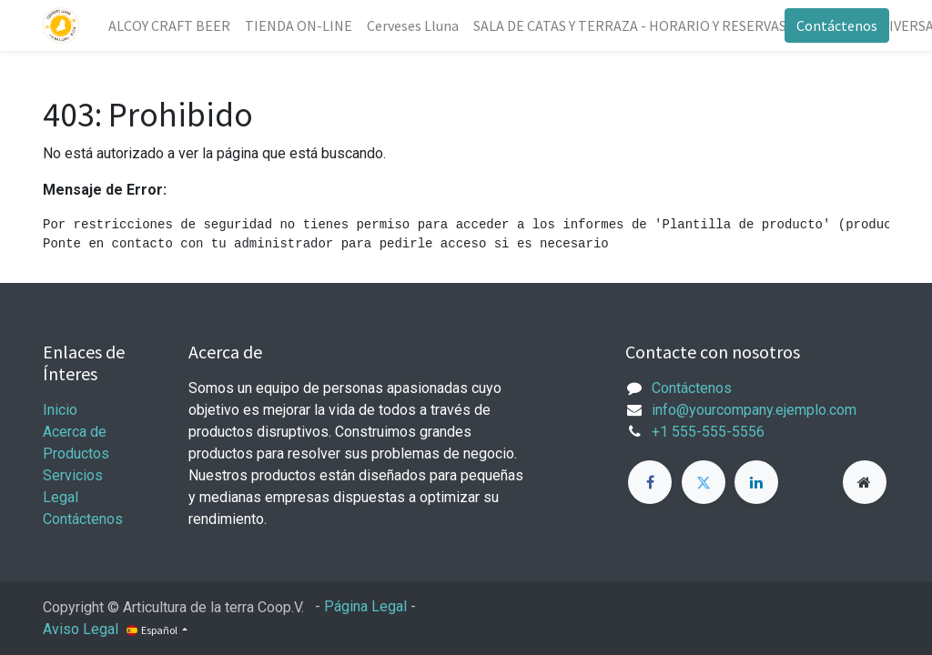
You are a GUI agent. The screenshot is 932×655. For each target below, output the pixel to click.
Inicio (60, 409)
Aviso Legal (80, 629)
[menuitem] (169, 25)
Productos (76, 453)
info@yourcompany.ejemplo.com (754, 409)
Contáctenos (836, 25)
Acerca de (74, 431)
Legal (60, 497)
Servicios (73, 475)
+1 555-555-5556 (708, 431)
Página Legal (365, 606)
